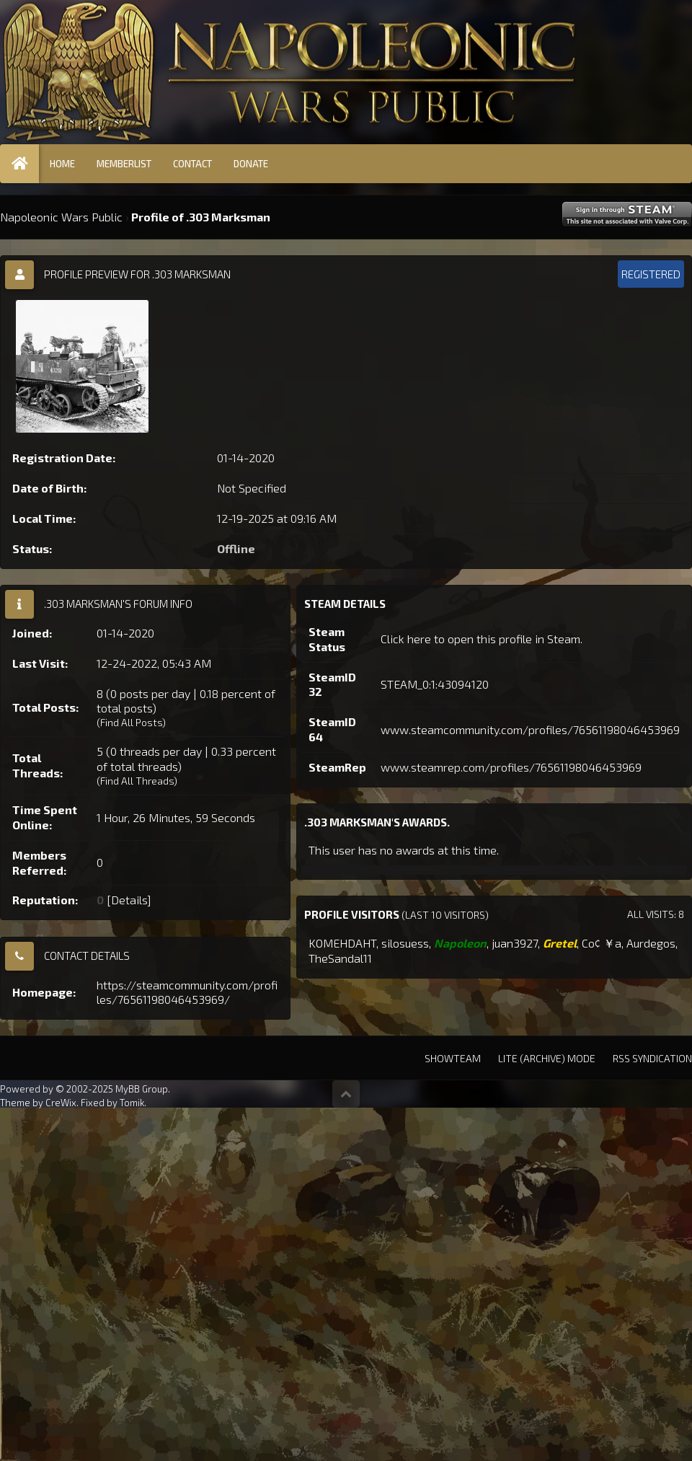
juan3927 (515, 943)
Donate (251, 163)
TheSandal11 (340, 958)
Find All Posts (131, 722)
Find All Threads (137, 780)
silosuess (405, 943)
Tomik (132, 1102)
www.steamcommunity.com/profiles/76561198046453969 (530, 729)
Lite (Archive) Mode (546, 1058)
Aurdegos (650, 943)
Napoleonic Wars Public (61, 217)
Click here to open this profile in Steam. (481, 638)
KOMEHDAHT (342, 943)
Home (62, 163)
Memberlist (124, 163)
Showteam (453, 1058)
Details (129, 899)
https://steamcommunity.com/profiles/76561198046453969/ (187, 992)
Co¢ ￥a (601, 943)
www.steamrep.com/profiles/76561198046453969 (511, 767)
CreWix (60, 1102)
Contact (192, 163)
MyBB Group (141, 1089)
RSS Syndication (652, 1058)
